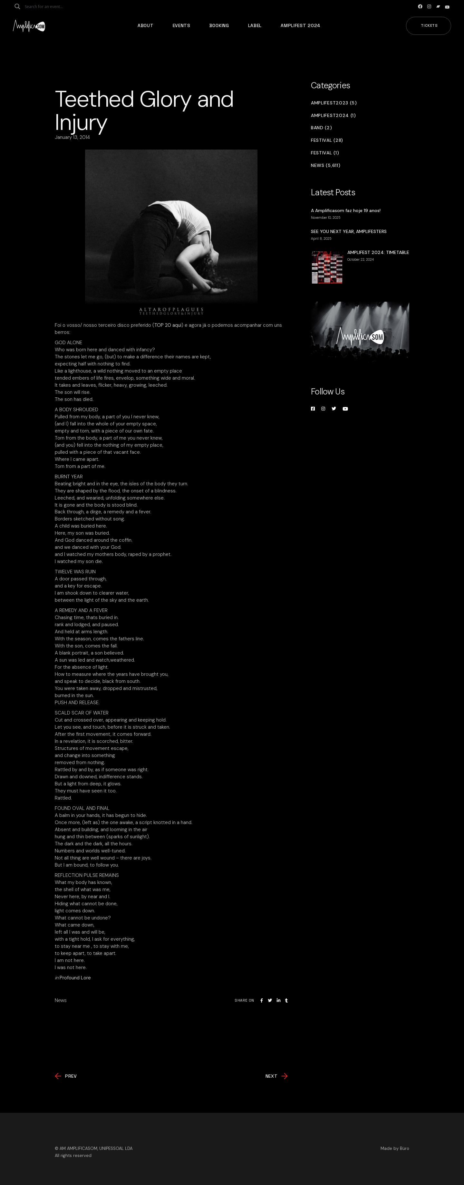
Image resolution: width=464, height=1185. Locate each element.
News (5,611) (325, 165)
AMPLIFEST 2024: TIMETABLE (378, 252)
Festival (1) (325, 153)
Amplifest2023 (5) (334, 103)
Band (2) (321, 128)
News (61, 1000)
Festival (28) (327, 140)
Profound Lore (75, 978)
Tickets (429, 25)
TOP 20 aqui (167, 325)
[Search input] (50, 6)
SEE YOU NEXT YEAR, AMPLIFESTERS (349, 231)
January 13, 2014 (72, 137)
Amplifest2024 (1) (333, 115)
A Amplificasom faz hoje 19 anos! (346, 210)
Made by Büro (395, 1148)
